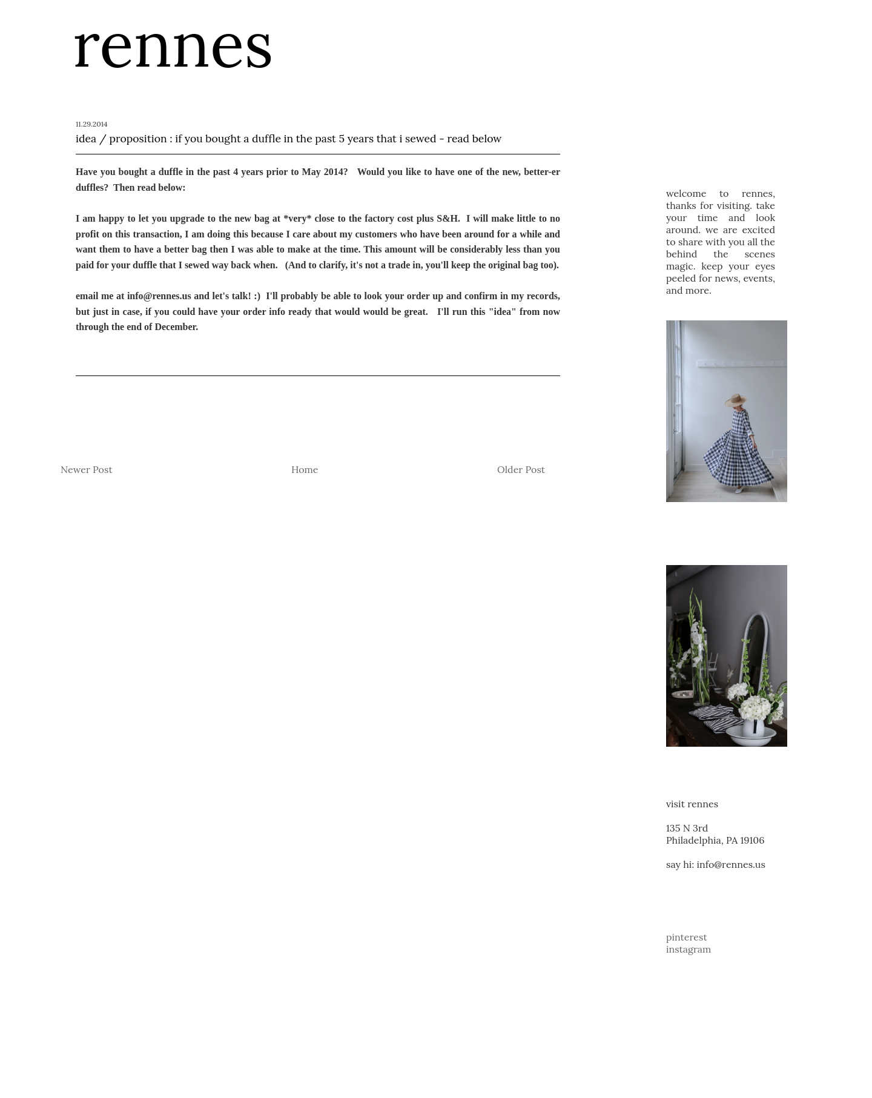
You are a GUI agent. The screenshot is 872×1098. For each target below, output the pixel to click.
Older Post (521, 469)
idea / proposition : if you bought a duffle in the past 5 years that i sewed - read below (288, 138)
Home (304, 469)
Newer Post (87, 469)
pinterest (686, 937)
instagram (688, 949)
